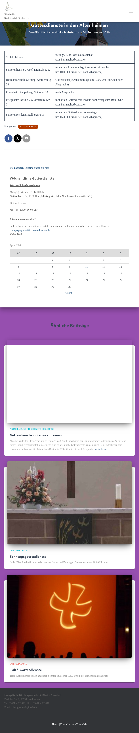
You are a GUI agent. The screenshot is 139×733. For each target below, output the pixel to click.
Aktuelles (16, 429)
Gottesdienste (28, 127)
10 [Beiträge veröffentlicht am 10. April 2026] (86, 266)
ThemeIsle (81, 724)
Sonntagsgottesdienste (28, 556)
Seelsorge (48, 429)
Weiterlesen (101, 449)
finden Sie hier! (30, 168)
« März (68, 292)
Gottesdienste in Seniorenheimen (36, 435)
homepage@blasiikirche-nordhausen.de (30, 230)
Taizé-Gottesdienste (26, 669)
